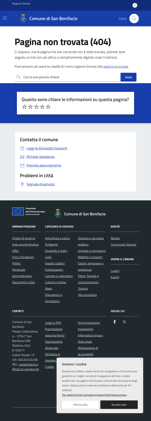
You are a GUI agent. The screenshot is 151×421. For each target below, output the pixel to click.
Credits (49, 366)
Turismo (83, 288)
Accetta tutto (118, 405)
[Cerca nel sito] (134, 18)
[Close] (140, 359)
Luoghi (115, 270)
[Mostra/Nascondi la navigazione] (4, 18)
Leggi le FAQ (53, 322)
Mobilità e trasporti (90, 257)
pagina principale (115, 66)
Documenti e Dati (23, 282)
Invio (128, 77)
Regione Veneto (21, 3)
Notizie (115, 238)
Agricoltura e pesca (57, 238)
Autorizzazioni (54, 269)
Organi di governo (23, 238)
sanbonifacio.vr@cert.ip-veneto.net (25, 366)
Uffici (15, 250)
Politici (16, 263)
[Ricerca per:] (68, 77)
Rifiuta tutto (80, 405)
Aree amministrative (25, 244)
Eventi (115, 277)
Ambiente (51, 244)
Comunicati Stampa (123, 244)
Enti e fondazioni (23, 257)
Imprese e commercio (92, 250)
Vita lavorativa (87, 294)
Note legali (85, 341)
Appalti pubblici (55, 263)
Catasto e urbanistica (59, 276)
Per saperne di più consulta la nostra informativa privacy (94, 395)
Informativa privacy (90, 335)
